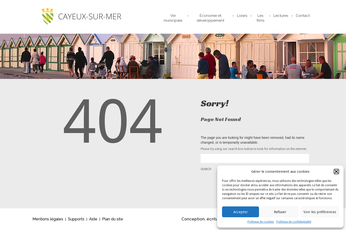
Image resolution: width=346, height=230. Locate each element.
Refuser (280, 212)
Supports (76, 219)
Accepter (240, 212)
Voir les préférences (319, 212)
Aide (93, 219)
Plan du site (112, 219)
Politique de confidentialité (293, 222)
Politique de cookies (260, 222)
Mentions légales (47, 219)
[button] (336, 171)
